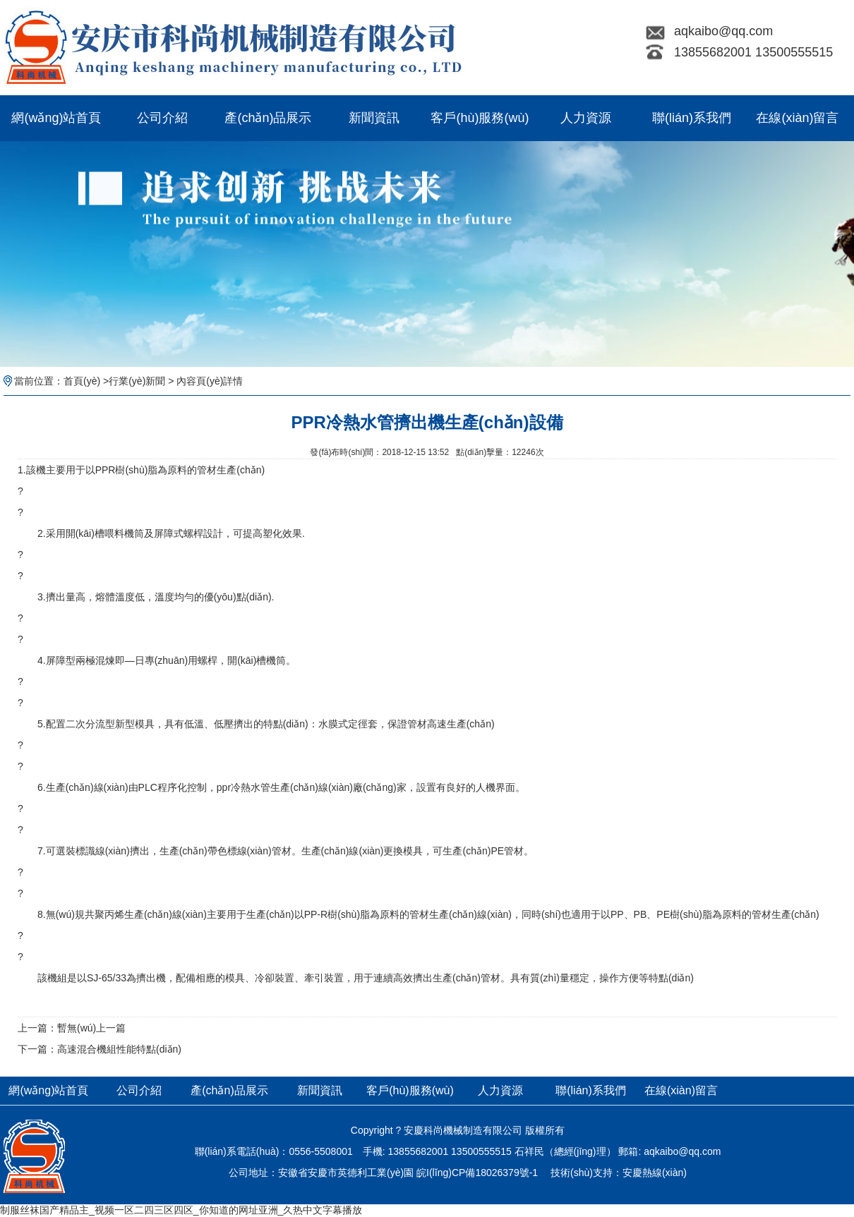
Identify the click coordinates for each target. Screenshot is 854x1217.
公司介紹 (162, 118)
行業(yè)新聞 (137, 381)
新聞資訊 (374, 118)
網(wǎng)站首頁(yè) (56, 126)
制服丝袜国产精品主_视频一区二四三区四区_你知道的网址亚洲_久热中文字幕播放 (181, 1210)
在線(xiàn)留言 (797, 118)
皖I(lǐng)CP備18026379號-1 (477, 1172)
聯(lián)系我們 (691, 118)
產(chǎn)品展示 (267, 118)
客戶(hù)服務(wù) (480, 118)
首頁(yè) (82, 381)
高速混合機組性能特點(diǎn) (119, 1049)
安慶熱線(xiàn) (655, 1172)
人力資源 (585, 118)
